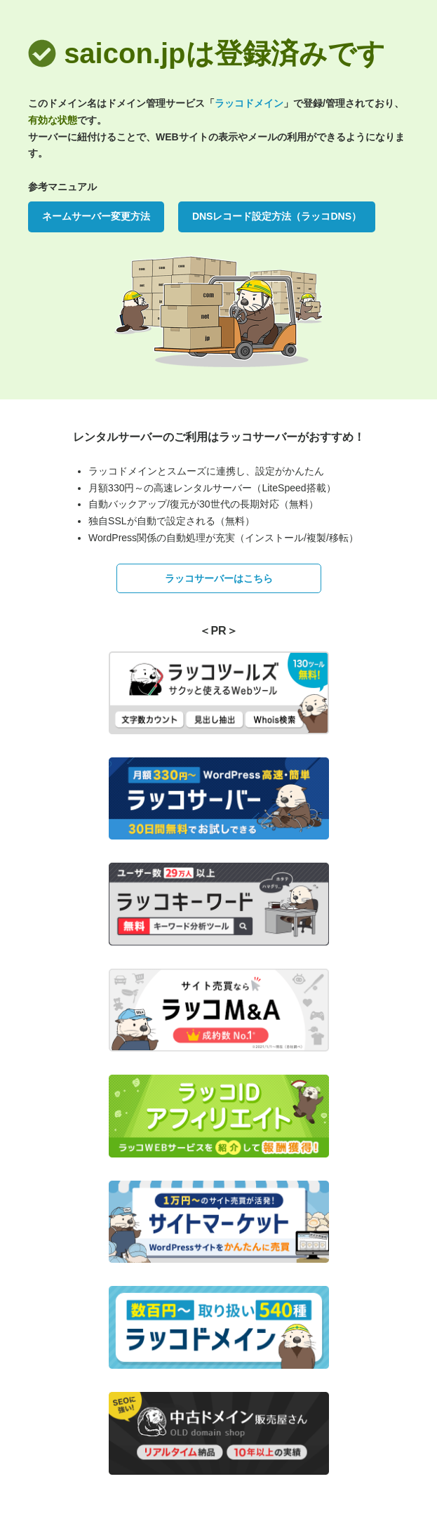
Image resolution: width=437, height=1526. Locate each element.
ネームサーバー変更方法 (96, 216)
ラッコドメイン (249, 103)
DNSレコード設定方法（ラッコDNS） (276, 216)
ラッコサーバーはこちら (219, 578)
